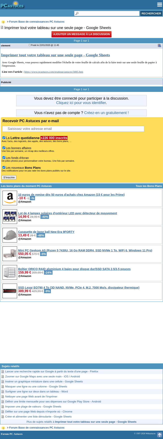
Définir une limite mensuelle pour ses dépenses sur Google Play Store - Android (53, 401)
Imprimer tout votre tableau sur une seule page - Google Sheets (55, 55)
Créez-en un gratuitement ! (106, 113)
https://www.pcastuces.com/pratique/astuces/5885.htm (53, 71)
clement (5, 45)
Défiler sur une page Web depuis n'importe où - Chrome (38, 411)
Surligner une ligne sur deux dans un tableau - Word (36, 391)
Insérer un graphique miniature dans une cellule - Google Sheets (44, 381)
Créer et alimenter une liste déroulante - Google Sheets (38, 416)
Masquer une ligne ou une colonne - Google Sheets (36, 386)
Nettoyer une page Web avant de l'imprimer (31, 396)
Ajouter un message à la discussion (81, 34)
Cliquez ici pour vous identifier (81, 103)
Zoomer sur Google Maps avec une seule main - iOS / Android (42, 376)
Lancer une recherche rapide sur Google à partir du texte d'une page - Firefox (51, 371)
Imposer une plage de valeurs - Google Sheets (33, 406)
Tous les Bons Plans (149, 186)
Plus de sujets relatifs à (81, 421)
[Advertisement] (81, 334)
